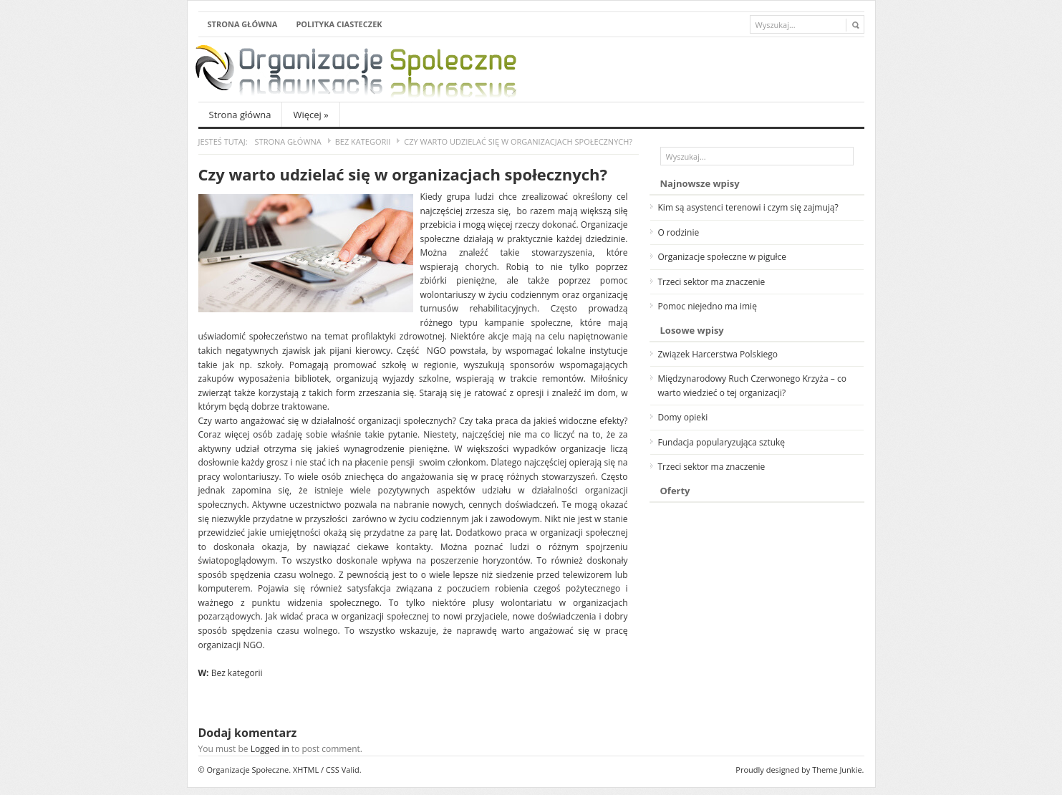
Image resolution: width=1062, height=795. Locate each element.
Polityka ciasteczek (339, 24)
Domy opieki (683, 417)
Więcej (310, 114)
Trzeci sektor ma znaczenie (712, 282)
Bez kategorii (363, 141)
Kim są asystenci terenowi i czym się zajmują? (748, 207)
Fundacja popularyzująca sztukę (722, 442)
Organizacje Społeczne (248, 769)
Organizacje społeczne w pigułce (722, 257)
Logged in (270, 749)
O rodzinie (679, 232)
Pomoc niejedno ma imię (707, 306)
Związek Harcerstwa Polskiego (718, 354)
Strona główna (243, 24)
